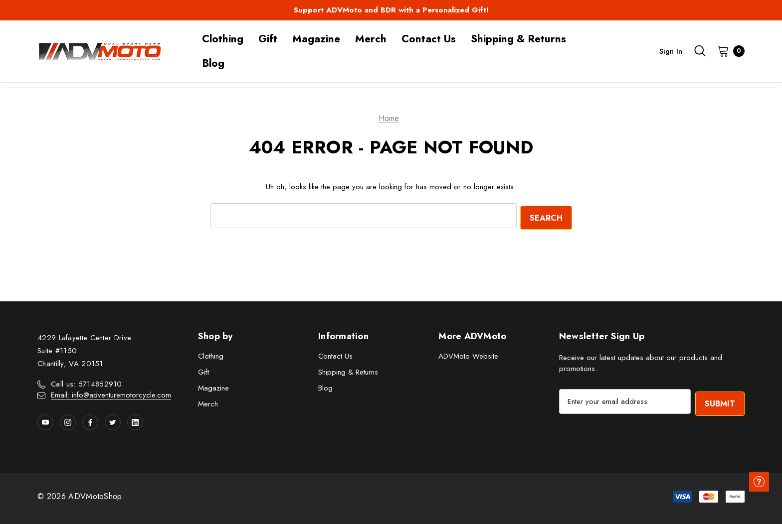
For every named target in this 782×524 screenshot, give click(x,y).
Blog (325, 386)
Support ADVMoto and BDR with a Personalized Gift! (391, 9)
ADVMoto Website (468, 354)
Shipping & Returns (348, 370)
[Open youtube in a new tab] (45, 421)
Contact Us (335, 354)
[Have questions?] (757, 499)
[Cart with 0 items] (728, 51)
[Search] (699, 51)
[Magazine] (316, 39)
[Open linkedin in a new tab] (135, 421)
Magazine (213, 386)
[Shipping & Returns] (518, 39)
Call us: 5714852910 (86, 383)
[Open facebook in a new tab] (90, 421)
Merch (208, 402)
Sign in (670, 51)
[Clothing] (223, 39)
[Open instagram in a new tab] (68, 421)
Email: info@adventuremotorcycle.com (111, 394)
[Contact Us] (428, 39)
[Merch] (371, 39)
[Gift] (268, 39)
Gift (203, 370)
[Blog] (213, 63)
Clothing (210, 354)
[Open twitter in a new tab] (113, 421)
